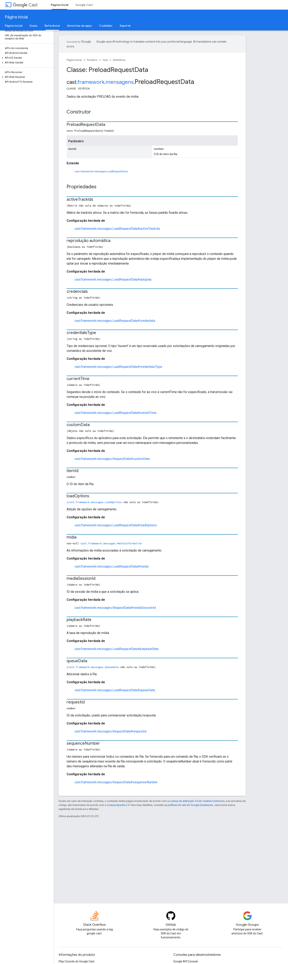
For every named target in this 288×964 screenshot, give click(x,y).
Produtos (92, 59)
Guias (33, 25)
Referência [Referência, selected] (52, 25)
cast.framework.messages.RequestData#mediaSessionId (115, 608)
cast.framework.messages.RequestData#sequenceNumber (116, 782)
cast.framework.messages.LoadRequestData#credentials (115, 321)
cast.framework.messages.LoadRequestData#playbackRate (117, 649)
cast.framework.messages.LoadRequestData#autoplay (113, 279)
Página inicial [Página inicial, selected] (59, 5)
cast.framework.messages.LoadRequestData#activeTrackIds (117, 229)
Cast (25, 5)
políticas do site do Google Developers (190, 805)
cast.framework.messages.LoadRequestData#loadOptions (116, 525)
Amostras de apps (79, 25)
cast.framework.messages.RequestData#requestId (110, 731)
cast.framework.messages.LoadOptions (95, 502)
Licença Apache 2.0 (118, 805)
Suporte (125, 25)
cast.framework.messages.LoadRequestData (101, 171)
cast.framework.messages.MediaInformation (111, 543)
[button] (26, 57)
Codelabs (105, 25)
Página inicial (16, 17)
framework (91, 82)
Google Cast (84, 5)
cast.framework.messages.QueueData (93, 667)
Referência (119, 59)
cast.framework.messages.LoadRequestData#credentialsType (118, 367)
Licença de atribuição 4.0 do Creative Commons (196, 800)
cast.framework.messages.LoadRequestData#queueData (115, 690)
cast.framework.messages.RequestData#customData (112, 459)
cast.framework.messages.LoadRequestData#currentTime (115, 413)
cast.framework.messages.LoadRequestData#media (111, 566)
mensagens (120, 82)
